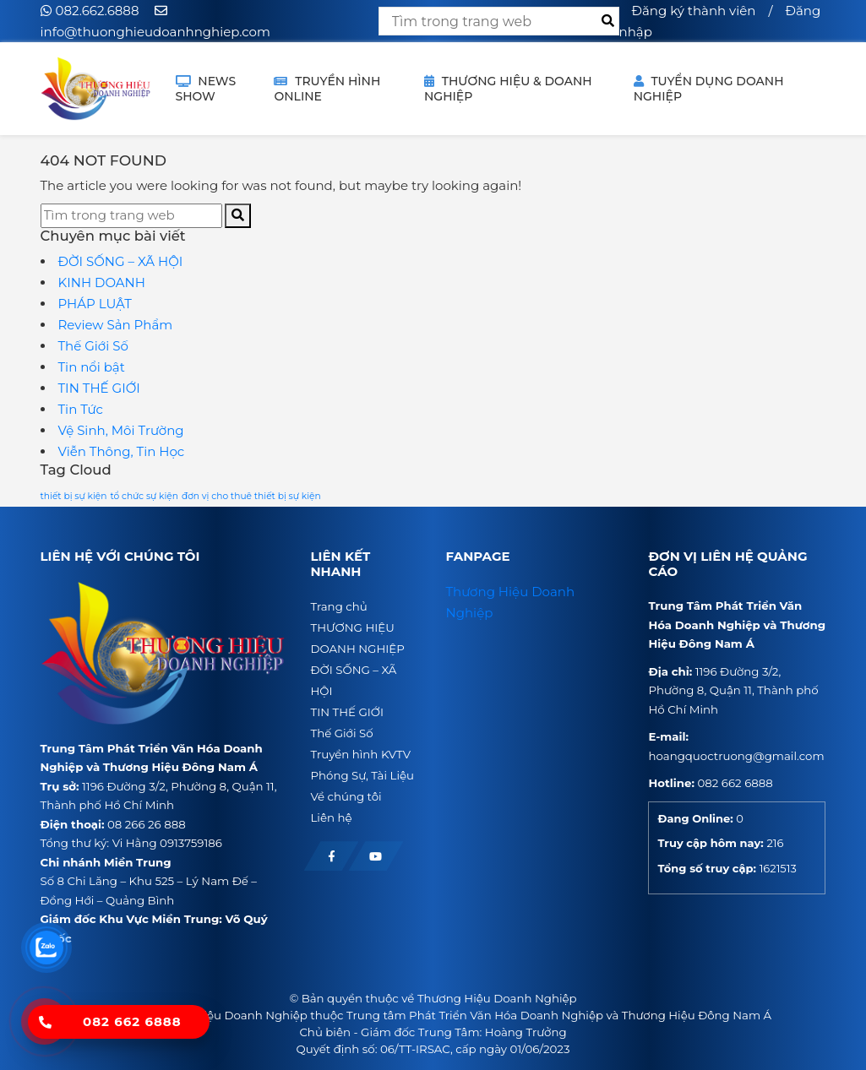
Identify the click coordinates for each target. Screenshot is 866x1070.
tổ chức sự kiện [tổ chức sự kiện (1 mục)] (144, 496)
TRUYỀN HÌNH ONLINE (327, 88)
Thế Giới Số (93, 346)
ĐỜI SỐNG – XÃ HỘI (120, 261)
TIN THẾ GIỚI (99, 388)
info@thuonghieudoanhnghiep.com (155, 32)
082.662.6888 (97, 11)
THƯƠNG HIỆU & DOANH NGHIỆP (508, 88)
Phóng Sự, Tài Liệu (362, 775)
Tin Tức (80, 409)
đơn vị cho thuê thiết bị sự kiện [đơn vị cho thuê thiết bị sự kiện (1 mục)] (251, 496)
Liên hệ (330, 817)
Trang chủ (338, 606)
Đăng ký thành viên (694, 11)
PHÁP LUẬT (95, 304)
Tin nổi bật (91, 367)
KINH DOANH (102, 282)
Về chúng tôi (345, 796)
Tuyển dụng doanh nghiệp (709, 88)
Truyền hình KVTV (360, 754)
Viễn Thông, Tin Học (121, 451)
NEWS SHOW (206, 88)
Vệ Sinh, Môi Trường (121, 430)
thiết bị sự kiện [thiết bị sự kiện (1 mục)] (74, 496)
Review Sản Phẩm (115, 325)
